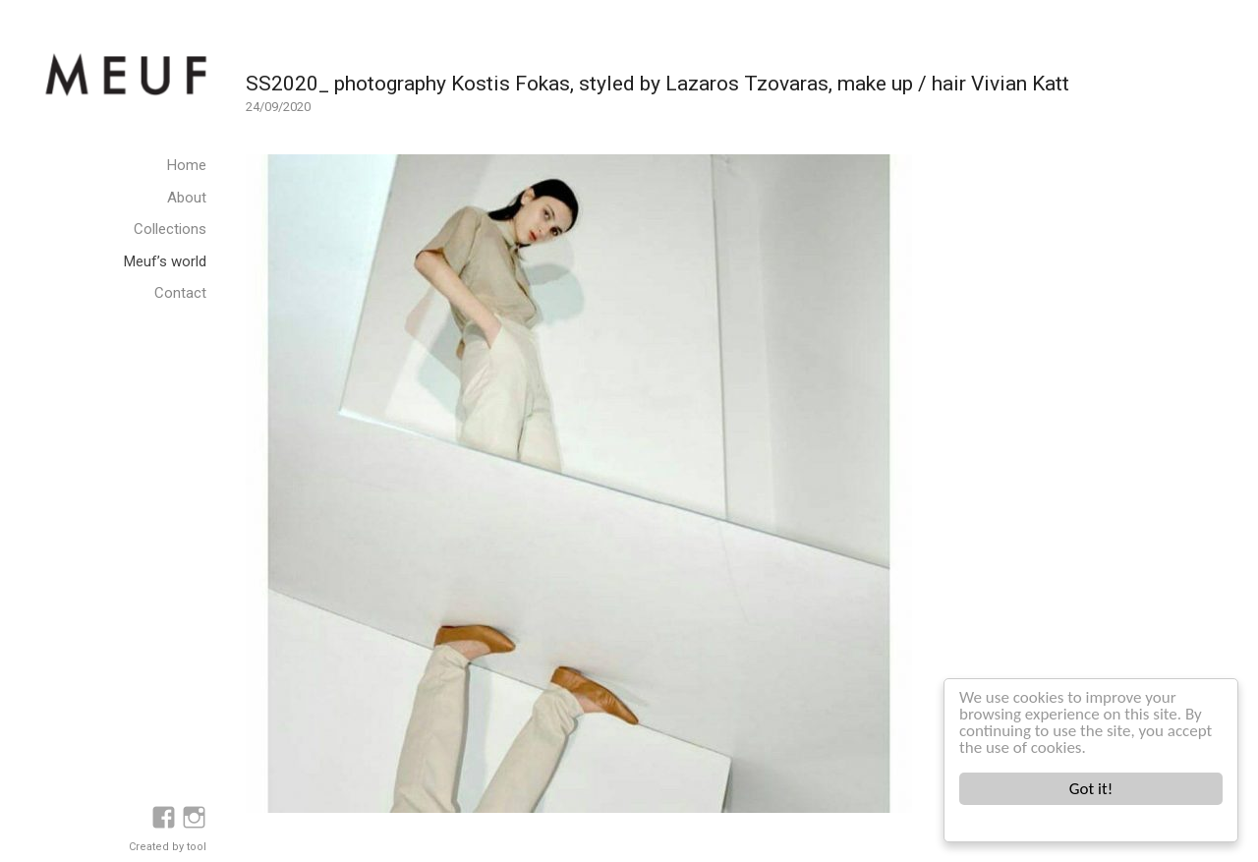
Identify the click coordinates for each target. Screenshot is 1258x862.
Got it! (1091, 788)
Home (186, 165)
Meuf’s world (165, 261)
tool (196, 846)
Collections (170, 229)
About (186, 197)
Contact (180, 293)
